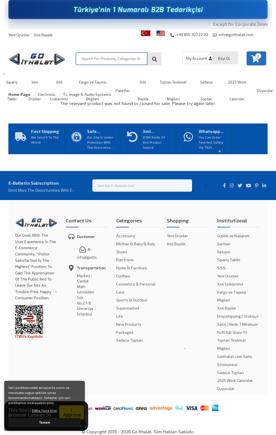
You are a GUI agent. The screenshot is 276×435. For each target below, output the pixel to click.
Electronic (47, 94)
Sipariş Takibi (228, 259)
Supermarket (127, 308)
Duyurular (226, 388)
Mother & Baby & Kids (135, 243)
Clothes (123, 276)
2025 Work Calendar (235, 380)
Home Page (19, 94)
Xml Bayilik (43, 34)
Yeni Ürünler (19, 34)
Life (119, 316)
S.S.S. (221, 267)
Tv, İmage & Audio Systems (87, 94)
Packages (125, 332)
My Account (196, 58)
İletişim (223, 251)
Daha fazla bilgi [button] (44, 410)
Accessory (125, 235)
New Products (128, 324)
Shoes (121, 251)
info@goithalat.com (233, 34)
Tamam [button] (44, 422)
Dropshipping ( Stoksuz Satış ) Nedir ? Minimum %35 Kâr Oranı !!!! (237, 324)
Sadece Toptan (129, 340)
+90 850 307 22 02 (189, 34)
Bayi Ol (224, 58)
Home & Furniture (131, 267)
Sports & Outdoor (132, 300)
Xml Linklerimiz (230, 284)
